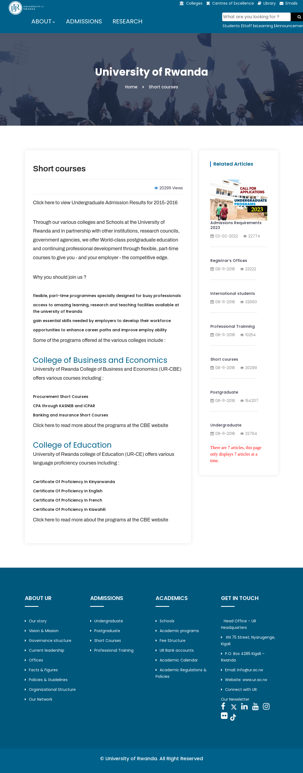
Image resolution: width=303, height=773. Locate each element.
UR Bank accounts (175, 650)
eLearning (263, 25)
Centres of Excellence (233, 3)
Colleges (194, 3)
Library (269, 3)
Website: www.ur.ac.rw (244, 679)
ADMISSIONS (84, 21)
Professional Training (112, 650)
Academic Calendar (177, 660)
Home (131, 87)
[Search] (256, 17)
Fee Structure (171, 640)
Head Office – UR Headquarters (238, 624)
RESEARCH (128, 21)
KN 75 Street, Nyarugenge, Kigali (248, 641)
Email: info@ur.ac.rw (242, 670)
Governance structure (48, 640)
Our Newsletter (235, 699)
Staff (247, 25)
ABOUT (41, 21)
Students (231, 26)
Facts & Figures (41, 670)
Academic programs (177, 630)
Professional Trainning (232, 326)
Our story (36, 621)
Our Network (38, 699)
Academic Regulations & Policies (181, 673)
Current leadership (44, 650)
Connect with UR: (239, 689)
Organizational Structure (50, 689)
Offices (34, 660)
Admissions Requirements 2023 (236, 225)
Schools (165, 621)
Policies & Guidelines (46, 679)
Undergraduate (225, 425)
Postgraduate (224, 392)
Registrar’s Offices (228, 260)
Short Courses (105, 640)
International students (232, 293)
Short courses (59, 168)
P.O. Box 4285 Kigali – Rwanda (243, 657)
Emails (292, 3)
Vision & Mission (42, 630)
